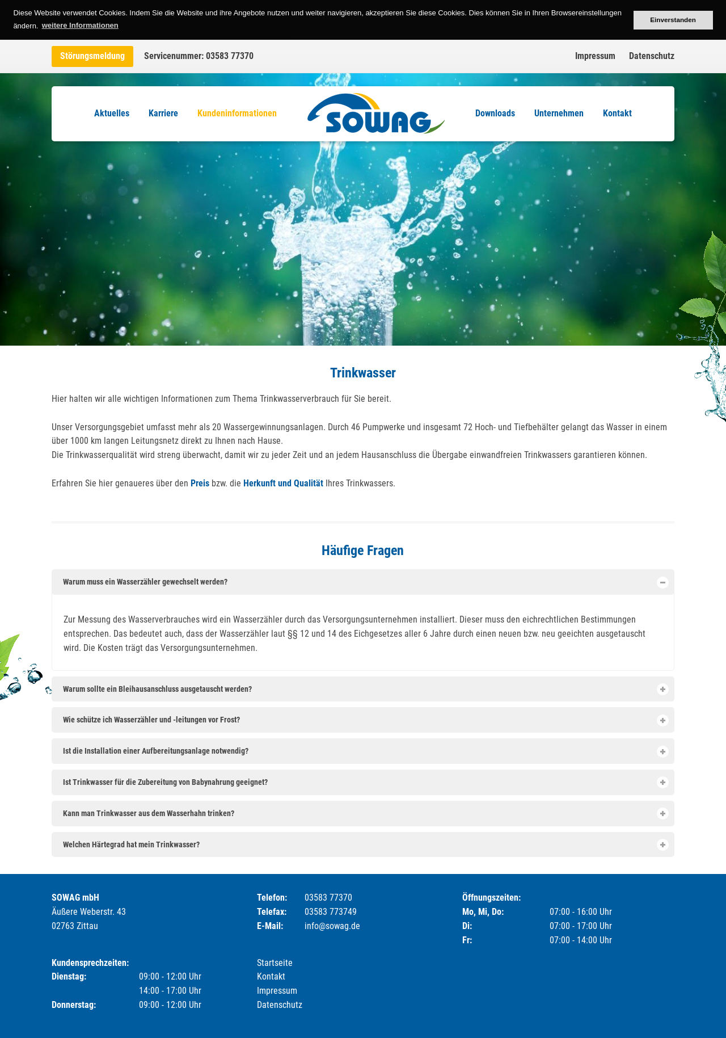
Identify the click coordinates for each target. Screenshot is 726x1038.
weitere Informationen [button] (80, 25)
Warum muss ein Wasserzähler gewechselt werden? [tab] (365, 583)
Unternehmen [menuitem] (559, 113)
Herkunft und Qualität (283, 483)
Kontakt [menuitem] (617, 113)
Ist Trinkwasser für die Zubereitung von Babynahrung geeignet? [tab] (365, 782)
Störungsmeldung (92, 56)
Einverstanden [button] (673, 19)
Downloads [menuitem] (495, 113)
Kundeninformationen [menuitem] (237, 113)
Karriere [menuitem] (163, 113)
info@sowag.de (332, 926)
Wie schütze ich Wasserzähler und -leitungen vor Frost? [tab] (365, 720)
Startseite (275, 962)
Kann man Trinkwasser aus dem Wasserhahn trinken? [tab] (365, 814)
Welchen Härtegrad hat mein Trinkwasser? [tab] (365, 845)
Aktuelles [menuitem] (111, 113)
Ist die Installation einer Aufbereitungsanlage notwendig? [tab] (365, 752)
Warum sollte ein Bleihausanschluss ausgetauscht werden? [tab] (365, 689)
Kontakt (271, 976)
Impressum (595, 56)
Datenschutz (651, 56)
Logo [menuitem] (376, 113)
